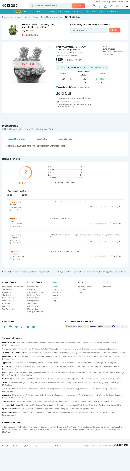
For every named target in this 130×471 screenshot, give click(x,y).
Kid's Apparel (109, 401)
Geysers (113, 363)
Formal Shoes (68, 379)
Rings (105, 389)
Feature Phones (45, 343)
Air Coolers (43, 427)
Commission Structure (35, 292)
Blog (54, 301)
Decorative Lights (96, 430)
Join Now (86, 87)
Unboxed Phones (58, 343)
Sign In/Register (8, 289)
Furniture (63, 366)
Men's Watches (33, 389)
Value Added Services (108, 343)
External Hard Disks (89, 356)
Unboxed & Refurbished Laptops (79, 349)
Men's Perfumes (49, 412)
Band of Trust (57, 289)
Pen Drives (77, 356)
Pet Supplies (37, 405)
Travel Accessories (80, 383)
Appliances (68, 12)
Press (80, 292)
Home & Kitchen (55, 12)
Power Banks (40, 356)
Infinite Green (60, 52)
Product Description (16, 139)
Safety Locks (8, 385)
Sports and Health (9, 409)
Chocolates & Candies (97, 405)
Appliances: (6, 363)
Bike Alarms (20, 398)
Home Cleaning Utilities (94, 366)
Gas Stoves (33, 427)
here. (124, 272)
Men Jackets (18, 430)
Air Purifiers (52, 427)
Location (95, 7)
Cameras (114, 353)
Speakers (122, 353)
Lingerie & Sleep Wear (24, 375)
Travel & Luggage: (9, 383)
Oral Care (92, 412)
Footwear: (6, 379)
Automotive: (6, 395)
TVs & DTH (29, 353)
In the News (56, 292)
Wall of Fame (59, 446)
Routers (28, 349)
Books (45, 405)
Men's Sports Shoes (17, 379)
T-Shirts (12, 375)
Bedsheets (19, 366)
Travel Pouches (41, 383)
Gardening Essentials (10, 369)
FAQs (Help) (6, 303)
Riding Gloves (88, 395)
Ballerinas (88, 379)
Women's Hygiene (9, 415)
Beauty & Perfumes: (9, 412)
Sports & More (79, 12)
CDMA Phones (93, 343)
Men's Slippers (31, 379)
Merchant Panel (33, 287)
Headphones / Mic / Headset (67, 427)
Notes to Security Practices (34, 446)
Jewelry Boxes (114, 389)
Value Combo (111, 412)
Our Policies (6, 292)
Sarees (5, 375)
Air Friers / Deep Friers (115, 427)
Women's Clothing (15, 373)
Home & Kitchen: (8, 366)
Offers (100, 12)
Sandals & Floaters (55, 379)
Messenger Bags (102, 383)
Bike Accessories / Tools (21, 395)
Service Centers (8, 306)
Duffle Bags (20, 383)
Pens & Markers (71, 405)
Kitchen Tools (80, 366)
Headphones (30, 356)
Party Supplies (80, 401)
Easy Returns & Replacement (13, 287)
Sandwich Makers (99, 427)
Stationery (61, 405)
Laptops (15, 349)
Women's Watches (46, 389)
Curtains (116, 366)
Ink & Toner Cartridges (40, 349)
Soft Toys (70, 401)
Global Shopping (111, 12)
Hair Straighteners (73, 363)
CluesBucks (6, 295)
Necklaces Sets (59, 389)
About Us (56, 282)
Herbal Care (101, 412)
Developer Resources (35, 312)
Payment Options (8, 298)
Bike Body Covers (58, 395)
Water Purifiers (48, 363)
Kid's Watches (8, 391)
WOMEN (45, 12)
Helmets (48, 395)
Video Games (62, 349)
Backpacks (50, 356)
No (119, 207)
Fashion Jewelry (72, 389)
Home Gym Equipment (24, 409)
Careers (55, 298)
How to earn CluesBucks (99, 67)
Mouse (99, 356)
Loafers (96, 379)
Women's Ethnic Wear (43, 373)
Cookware (71, 366)
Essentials (91, 12)
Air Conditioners (104, 353)
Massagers (63, 409)
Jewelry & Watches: (9, 389)
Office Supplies (26, 405)
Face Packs (83, 412)
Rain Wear (107, 430)
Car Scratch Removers (114, 395)
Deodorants (38, 412)
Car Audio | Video (9, 398)
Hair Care (59, 412)
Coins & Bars (22, 389)
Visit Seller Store (108, 54)
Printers (21, 349)
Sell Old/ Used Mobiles (11, 345)
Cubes (89, 401)
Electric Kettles (60, 363)
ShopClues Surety (8, 301)
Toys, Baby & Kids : (9, 401)
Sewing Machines (102, 363)
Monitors (52, 349)
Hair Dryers (24, 363)
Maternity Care (98, 401)
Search (78, 6)
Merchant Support (84, 287)
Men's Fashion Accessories (61, 373)
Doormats (108, 366)
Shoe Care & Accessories (114, 379)
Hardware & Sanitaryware (33, 366)
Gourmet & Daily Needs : (11, 405)
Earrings (99, 389)
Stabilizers (42, 430)
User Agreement (8, 309)
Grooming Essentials (25, 412)
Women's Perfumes (71, 412)
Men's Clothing (28, 373)
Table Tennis (89, 409)
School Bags (114, 383)
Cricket (81, 409)
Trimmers (15, 363)
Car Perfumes (99, 395)
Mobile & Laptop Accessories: (13, 356)
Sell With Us (96, 1)
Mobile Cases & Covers (63, 356)
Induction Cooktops (88, 363)
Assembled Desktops (100, 349)
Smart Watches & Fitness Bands (114, 356)
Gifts (119, 405)
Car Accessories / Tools (74, 395)
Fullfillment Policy (33, 295)
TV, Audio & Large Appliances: (13, 353)
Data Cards (113, 349)
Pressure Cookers (85, 427)
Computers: (6, 349)
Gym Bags (91, 383)
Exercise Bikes (39, 409)
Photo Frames (74, 430)
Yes (113, 207)
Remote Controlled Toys (57, 401)
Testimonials (32, 303)
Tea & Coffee (83, 405)
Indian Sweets (111, 405)
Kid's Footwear (42, 401)
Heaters (49, 430)
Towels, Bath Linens (51, 366)
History (55, 287)
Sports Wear (76, 373)
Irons (5, 430)
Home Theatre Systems (42, 353)
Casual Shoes (42, 379)
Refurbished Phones (73, 343)
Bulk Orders (82, 289)
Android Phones (21, 343)
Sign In (125, 6)
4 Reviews (74, 55)
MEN (38, 12)
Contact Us (105, 1)
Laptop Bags (30, 383)
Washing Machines (90, 353)
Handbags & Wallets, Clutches (104, 373)
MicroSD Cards (8, 359)
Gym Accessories (51, 409)
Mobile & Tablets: (8, 343)
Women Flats (79, 379)
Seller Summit (32, 306)
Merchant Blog (32, 309)
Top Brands (7, 432)
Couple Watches (22, 427)
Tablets (84, 343)
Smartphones (33, 343)
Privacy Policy (6, 446)
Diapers (19, 401)
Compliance (49, 446)
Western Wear (87, 373)
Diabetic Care (73, 409)
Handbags (120, 373)
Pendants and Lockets (87, 389)
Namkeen (52, 405)
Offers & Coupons (8, 427)
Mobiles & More (29, 12)
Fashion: (5, 373)
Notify (114, 30)
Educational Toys (29, 401)
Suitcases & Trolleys (64, 383)
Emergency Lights (35, 363)
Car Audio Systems (61, 430)
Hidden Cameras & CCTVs (61, 353)
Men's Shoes (84, 430)
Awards (55, 295)
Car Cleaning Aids (37, 395)
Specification (42, 139)
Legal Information (66, 139)
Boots (102, 379)
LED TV (10, 430)
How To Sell (31, 289)
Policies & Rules (33, 298)
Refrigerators (77, 353)
